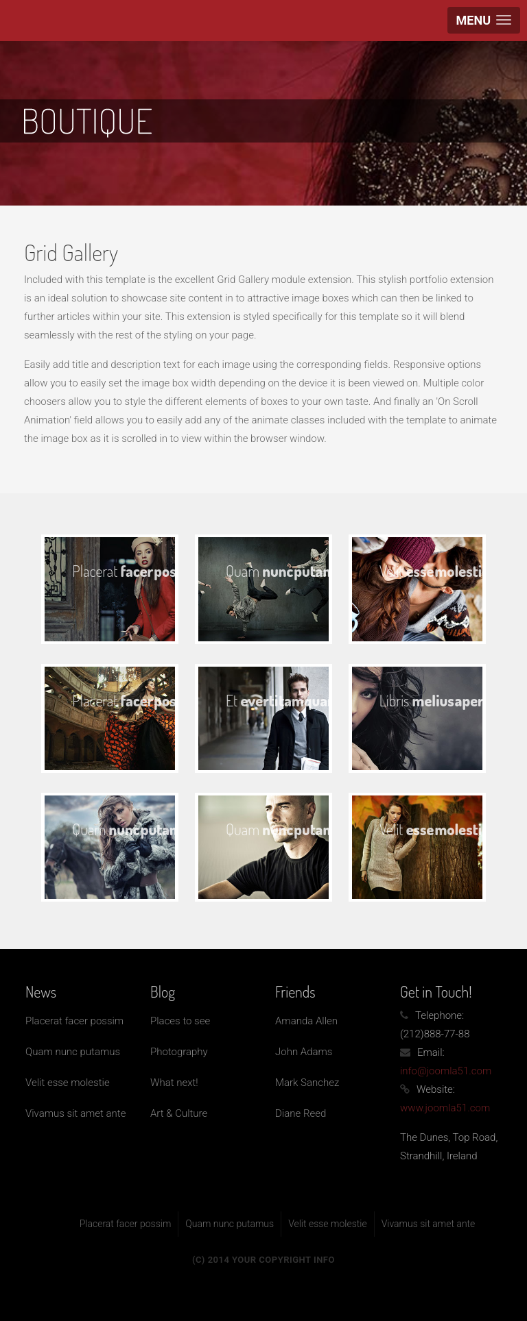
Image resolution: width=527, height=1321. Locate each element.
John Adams (303, 1052)
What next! (174, 1082)
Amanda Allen (306, 1021)
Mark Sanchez (307, 1082)
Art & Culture (178, 1113)
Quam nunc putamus (72, 1052)
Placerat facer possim (74, 1021)
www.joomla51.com (445, 1108)
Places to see (180, 1021)
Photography (179, 1052)
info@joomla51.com (445, 1071)
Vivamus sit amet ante (75, 1113)
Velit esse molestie (67, 1082)
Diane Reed (300, 1113)
